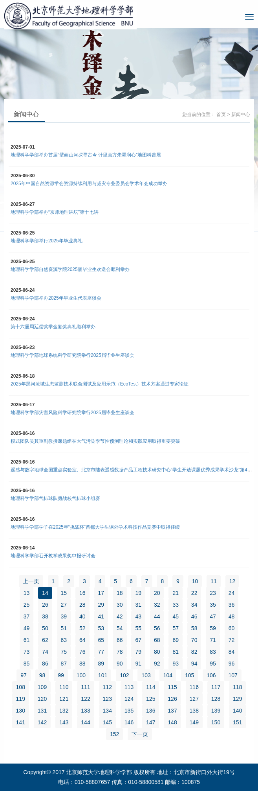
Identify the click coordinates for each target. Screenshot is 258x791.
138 (194, 710)
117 (215, 687)
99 (61, 675)
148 (172, 722)
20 (157, 593)
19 (138, 593)
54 (120, 628)
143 (63, 722)
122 (85, 699)
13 (27, 593)
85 (27, 663)
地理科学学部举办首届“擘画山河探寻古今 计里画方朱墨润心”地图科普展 (86, 155)
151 (237, 722)
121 (63, 699)
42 (120, 616)
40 (82, 616)
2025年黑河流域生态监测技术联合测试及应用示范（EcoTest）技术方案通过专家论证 (99, 384)
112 (107, 687)
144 (85, 722)
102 (124, 675)
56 (157, 628)
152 (114, 734)
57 (175, 628)
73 (27, 652)
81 (175, 652)
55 (138, 628)
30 (120, 605)
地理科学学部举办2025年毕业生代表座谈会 (56, 298)
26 (45, 605)
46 (194, 616)
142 (42, 722)
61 (27, 640)
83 (213, 652)
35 (213, 605)
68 (157, 640)
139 (215, 710)
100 (81, 675)
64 (82, 640)
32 (157, 605)
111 (85, 687)
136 (150, 710)
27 (64, 605)
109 (42, 687)
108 (20, 687)
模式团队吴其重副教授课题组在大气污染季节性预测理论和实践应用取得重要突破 (95, 441)
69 (175, 640)
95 (213, 663)
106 (211, 675)
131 (42, 710)
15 (64, 593)
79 (138, 652)
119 (20, 699)
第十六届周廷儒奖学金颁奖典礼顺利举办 (53, 326)
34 (194, 605)
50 (45, 628)
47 (213, 616)
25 (27, 605)
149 (194, 722)
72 (232, 640)
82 (194, 652)
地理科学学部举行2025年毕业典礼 (46, 241)
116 (194, 687)
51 (64, 628)
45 (175, 616)
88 (82, 663)
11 (213, 581)
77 (101, 652)
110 (63, 687)
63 (64, 640)
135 (129, 710)
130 (20, 710)
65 (101, 640)
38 (45, 616)
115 (172, 687)
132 (63, 710)
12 (232, 581)
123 (107, 699)
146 (129, 722)
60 (232, 628)
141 (20, 722)
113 (129, 687)
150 (215, 722)
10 (195, 581)
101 (102, 675)
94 (194, 663)
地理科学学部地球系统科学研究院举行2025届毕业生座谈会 (72, 355)
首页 (221, 114)
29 (101, 605)
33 (175, 605)
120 (42, 699)
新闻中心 (240, 114)
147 (150, 722)
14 (45, 593)
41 (101, 616)
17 (101, 593)
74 (45, 652)
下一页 (140, 734)
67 (138, 640)
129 (237, 699)
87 (64, 663)
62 (45, 640)
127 (194, 699)
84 (232, 652)
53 (101, 628)
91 (138, 663)
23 (213, 593)
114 (150, 687)
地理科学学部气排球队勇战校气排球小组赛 (55, 498)
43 (138, 616)
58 (194, 628)
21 (175, 593)
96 (232, 663)
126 (172, 699)
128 (215, 699)
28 (82, 605)
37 (27, 616)
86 (45, 663)
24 (232, 593)
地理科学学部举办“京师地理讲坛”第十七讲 (55, 212)
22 (194, 593)
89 (101, 663)
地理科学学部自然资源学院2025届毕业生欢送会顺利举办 (70, 269)
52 (82, 628)
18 (120, 593)
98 (42, 675)
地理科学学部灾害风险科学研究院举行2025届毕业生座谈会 (72, 412)
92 (157, 663)
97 (23, 675)
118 (237, 687)
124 (129, 699)
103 (145, 675)
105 (189, 675)
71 (213, 640)
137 (172, 710)
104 (167, 675)
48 (232, 616)
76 (82, 652)
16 (82, 593)
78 (120, 652)
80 (157, 652)
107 (232, 675)
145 (107, 722)
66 (120, 640)
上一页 (31, 581)
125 (150, 699)
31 (138, 605)
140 (237, 710)
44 (157, 616)
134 (107, 710)
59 (213, 628)
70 (194, 640)
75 (64, 652)
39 (64, 616)
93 (175, 663)
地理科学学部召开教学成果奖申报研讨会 (53, 555)
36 (232, 605)
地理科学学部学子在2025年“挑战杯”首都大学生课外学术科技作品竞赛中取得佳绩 (95, 527)
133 (85, 710)
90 (120, 663)
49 (27, 628)
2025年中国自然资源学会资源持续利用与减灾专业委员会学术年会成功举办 (89, 183)
